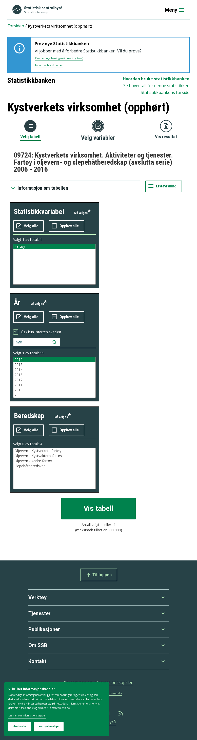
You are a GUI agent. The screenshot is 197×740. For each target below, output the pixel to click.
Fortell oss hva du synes (49, 65)
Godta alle (19, 726)
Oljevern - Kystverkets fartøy (54, 450)
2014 (54, 369)
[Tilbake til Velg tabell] (30, 130)
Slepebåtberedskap (54, 466)
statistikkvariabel (39, 211)
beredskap (29, 416)
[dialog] (56, 709)
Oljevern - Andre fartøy (54, 460)
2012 (54, 379)
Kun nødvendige (48, 726)
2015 (54, 364)
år (17, 302)
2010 (54, 390)
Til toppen (99, 575)
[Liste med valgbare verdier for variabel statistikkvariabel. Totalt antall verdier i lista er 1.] (54, 264)
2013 (54, 374)
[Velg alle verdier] (28, 226)
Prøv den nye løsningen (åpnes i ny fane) (59, 58)
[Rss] (121, 713)
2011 (54, 384)
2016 (54, 359)
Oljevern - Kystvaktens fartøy (54, 455)
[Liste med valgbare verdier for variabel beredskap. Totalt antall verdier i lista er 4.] (54, 468)
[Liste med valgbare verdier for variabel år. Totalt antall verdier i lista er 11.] (54, 377)
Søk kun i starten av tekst (41, 332)
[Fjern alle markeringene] (66, 226)
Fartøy (54, 246)
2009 (54, 395)
